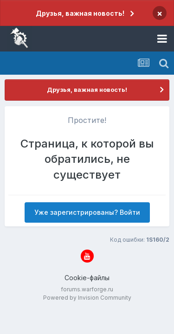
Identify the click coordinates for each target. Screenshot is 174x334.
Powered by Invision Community (87, 297)
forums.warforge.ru (87, 289)
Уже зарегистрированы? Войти (87, 212)
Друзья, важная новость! (80, 13)
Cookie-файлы (87, 278)
